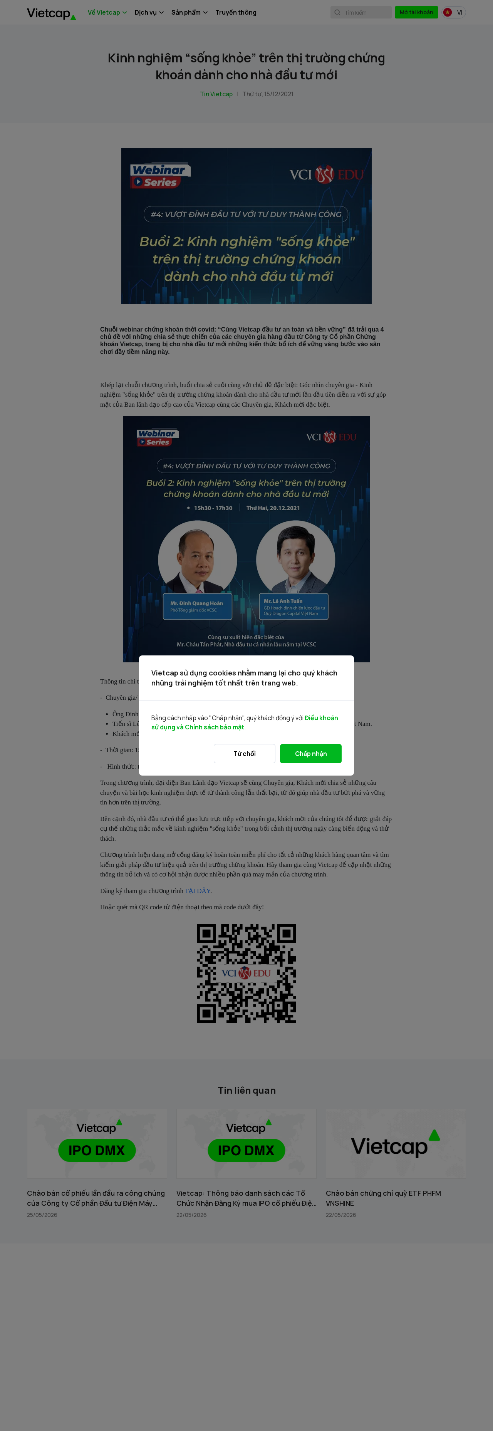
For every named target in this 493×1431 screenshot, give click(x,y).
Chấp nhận (311, 753)
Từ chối (244, 753)
